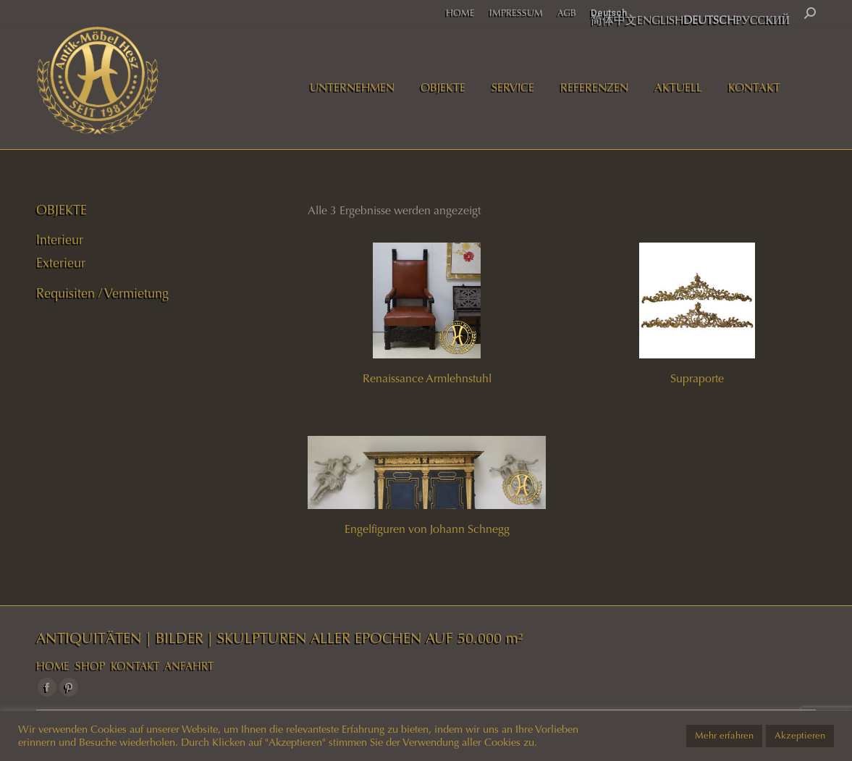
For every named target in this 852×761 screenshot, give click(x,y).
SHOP (90, 666)
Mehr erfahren (724, 735)
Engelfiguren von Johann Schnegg (427, 529)
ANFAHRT (189, 666)
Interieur (59, 240)
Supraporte (697, 378)
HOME (52, 666)
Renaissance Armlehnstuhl (427, 378)
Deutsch (609, 12)
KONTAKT (135, 666)
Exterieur (60, 263)
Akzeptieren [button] (800, 735)
